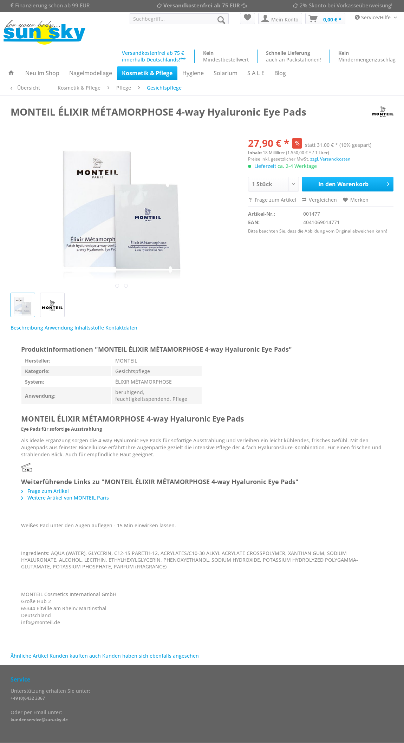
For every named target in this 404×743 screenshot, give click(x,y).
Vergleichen (319, 199)
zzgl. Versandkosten (330, 159)
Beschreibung (27, 327)
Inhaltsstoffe (89, 327)
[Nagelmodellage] (90, 73)
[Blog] (280, 73)
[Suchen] (221, 20)
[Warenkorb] (325, 18)
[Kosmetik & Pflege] (147, 73)
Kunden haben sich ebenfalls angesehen (150, 655)
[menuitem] (179, 22)
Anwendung (59, 327)
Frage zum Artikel (272, 199)
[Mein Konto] (280, 18)
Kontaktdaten (121, 327)
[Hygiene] (193, 73)
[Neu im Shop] (42, 73)
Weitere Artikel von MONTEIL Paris (65, 497)
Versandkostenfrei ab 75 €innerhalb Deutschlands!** (154, 56)
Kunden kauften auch (75, 655)
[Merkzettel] (247, 18)
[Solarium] (225, 73)
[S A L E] (255, 73)
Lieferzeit (265, 166)
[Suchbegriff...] (179, 18)
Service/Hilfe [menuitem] (373, 17)
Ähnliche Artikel (29, 655)
